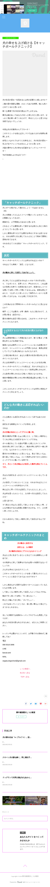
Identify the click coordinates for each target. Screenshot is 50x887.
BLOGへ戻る (25, 673)
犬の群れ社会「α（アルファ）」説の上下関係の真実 (22, 737)
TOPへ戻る (25, 677)
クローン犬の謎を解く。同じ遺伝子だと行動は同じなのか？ (25, 757)
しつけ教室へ (25, 669)
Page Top (25, 867)
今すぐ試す (32, 10)
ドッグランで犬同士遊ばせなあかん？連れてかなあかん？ (24, 778)
